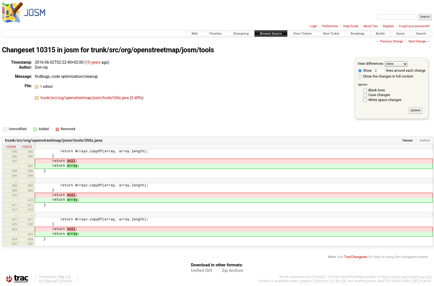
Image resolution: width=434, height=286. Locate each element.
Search (421, 33)
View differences (370, 63)
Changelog (241, 33)
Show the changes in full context (385, 76)
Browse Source (271, 33)
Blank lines (376, 90)
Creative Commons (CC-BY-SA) (323, 281)
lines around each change (399, 70)
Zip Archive (232, 270)
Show (365, 70)
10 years (93, 62)
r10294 (11, 147)
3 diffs (136, 98)
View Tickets (302, 33)
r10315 (27, 147)
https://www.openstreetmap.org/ (406, 277)
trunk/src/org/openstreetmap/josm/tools (152, 50)
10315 (45, 50)
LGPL (415, 281)
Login (313, 26)
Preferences (330, 26)
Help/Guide (350, 26)
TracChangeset (356, 257)
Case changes (379, 95)
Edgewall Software (57, 281)
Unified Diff (201, 270)
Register (388, 26)
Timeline (215, 33)
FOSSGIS (318, 277)
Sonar (400, 33)
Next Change (417, 41)
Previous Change (391, 41)
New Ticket (331, 33)
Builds (380, 33)
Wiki (195, 33)
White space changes (385, 100)
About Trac (370, 26)
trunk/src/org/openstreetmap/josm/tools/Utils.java (85, 98)
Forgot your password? (414, 26)
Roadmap (358, 33)
